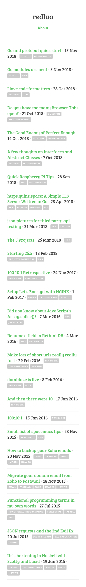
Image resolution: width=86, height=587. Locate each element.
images (13, 461)
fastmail (51, 456)
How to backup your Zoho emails (39, 450)
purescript (54, 511)
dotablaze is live (23, 379)
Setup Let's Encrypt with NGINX (38, 291)
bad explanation (66, 536)
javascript (15, 322)
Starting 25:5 (19, 253)
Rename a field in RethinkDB (35, 335)
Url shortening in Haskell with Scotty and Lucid (37, 558)
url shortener (18, 366)
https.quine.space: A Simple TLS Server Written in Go (38, 198)
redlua (43, 16)
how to (26, 56)
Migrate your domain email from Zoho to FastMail (39, 478)
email (38, 456)
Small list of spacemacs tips (34, 431)
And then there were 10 (30, 399)
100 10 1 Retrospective (28, 272)
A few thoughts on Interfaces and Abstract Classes (39, 154)
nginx (32, 297)
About (43, 27)
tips (24, 75)
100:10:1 (14, 418)
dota (28, 385)
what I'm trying (19, 119)
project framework (22, 259)
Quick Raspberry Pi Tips (30, 176)
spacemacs (28, 437)
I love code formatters (28, 88)
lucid (61, 567)
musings (14, 94)
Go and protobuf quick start (34, 50)
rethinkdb (36, 341)
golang (35, 207)
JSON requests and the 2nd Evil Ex (40, 531)
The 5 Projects (20, 240)
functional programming (26, 511)
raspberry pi (37, 182)
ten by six (15, 278)
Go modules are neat (27, 69)
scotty (49, 567)
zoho (64, 456)
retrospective (34, 278)
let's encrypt (48, 297)
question (54, 113)
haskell (70, 511)
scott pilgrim (42, 536)
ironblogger (42, 56)
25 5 (11, 207)
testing (65, 226)
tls (46, 207)
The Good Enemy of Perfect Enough (41, 132)
